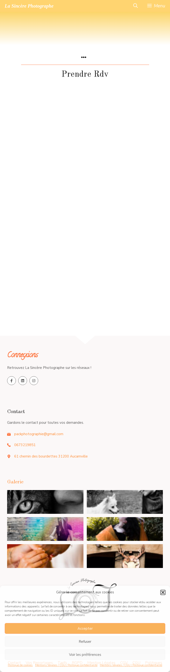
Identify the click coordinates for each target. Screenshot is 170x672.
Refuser (85, 641)
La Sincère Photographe (29, 6)
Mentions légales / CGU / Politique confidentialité (66, 665)
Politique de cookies (20, 665)
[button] (163, 592)
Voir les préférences (85, 654)
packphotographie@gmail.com (38, 434)
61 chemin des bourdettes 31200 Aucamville (51, 456)
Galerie (15, 482)
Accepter (85, 628)
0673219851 (25, 445)
